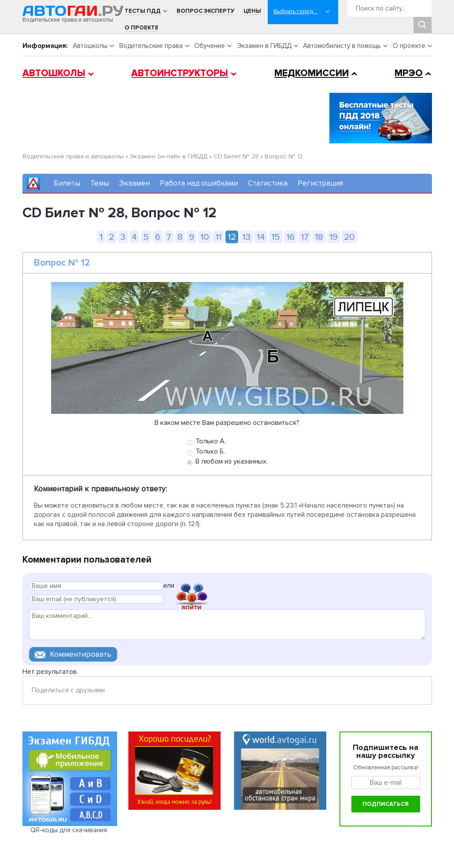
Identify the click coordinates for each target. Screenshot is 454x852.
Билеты (67, 183)
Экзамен (134, 183)
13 (246, 236)
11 (218, 236)
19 (333, 236)
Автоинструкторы (179, 73)
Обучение (209, 46)
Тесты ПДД (143, 11)
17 (305, 236)
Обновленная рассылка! (385, 767)
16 (290, 236)
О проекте (142, 27)
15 (275, 236)
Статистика (268, 183)
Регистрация (320, 183)
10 (204, 236)
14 (261, 236)
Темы (99, 183)
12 (232, 236)
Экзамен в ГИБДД (264, 46)
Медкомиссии (311, 73)
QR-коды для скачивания (68, 830)
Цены (252, 11)
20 (349, 236)
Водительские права (151, 46)
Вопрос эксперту (205, 11)
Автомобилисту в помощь (342, 46)
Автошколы (90, 46)
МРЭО (409, 73)
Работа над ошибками (199, 183)
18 (319, 236)
